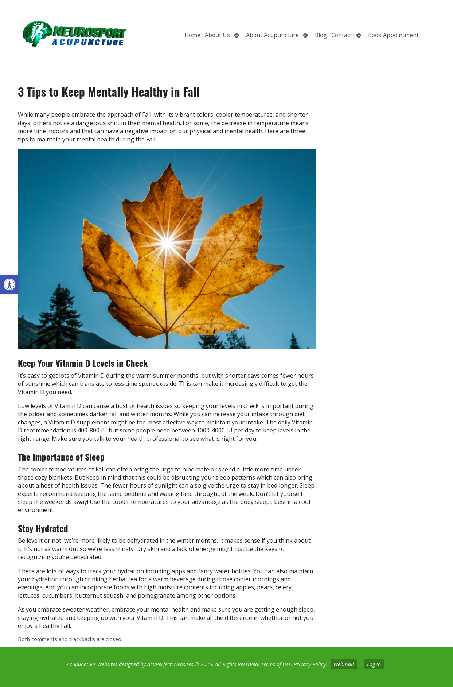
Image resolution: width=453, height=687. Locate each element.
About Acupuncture (272, 35)
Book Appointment (393, 35)
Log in (374, 664)
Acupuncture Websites (92, 664)
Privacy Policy (310, 664)
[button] (9, 284)
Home (192, 35)
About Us (217, 35)
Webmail (343, 664)
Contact (341, 35)
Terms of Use (276, 664)
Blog (321, 35)
